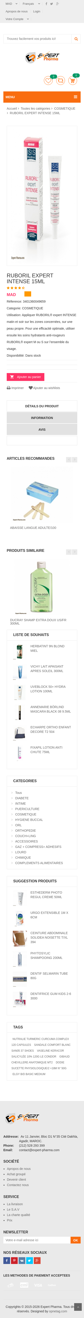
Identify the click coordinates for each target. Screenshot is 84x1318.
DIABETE (22, 798)
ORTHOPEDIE (25, 830)
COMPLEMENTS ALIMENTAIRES (39, 863)
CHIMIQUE (23, 857)
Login (36, 11)
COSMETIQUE (64, 108)
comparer (60, 80)
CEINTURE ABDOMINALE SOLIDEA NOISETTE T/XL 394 (49, 937)
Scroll (78, 1307)
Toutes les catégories (35, 108)
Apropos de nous (17, 11)
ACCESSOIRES (26, 841)
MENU (10, 97)
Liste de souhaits (48, 80)
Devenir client (16, 1179)
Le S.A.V (13, 1209)
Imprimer (15, 388)
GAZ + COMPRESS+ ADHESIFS (38, 847)
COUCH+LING (25, 836)
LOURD (20, 852)
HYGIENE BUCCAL (29, 820)
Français (29, 3)
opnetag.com (58, 1311)
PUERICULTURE (27, 809)
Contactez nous (18, 1185)
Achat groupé (16, 1174)
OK (75, 1240)
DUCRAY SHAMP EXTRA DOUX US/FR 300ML (38, 621)
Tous (18, 793)
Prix (9, 1220)
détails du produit (42, 406)
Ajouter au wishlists (44, 388)
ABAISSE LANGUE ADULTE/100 (33, 528)
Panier (72, 80)
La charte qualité (18, 1215)
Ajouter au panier (29, 377)
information (42, 418)
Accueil (12, 108)
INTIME (20, 803)
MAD (9, 3)
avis (42, 429)
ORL (18, 825)
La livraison (15, 1204)
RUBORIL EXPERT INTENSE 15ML (35, 113)
